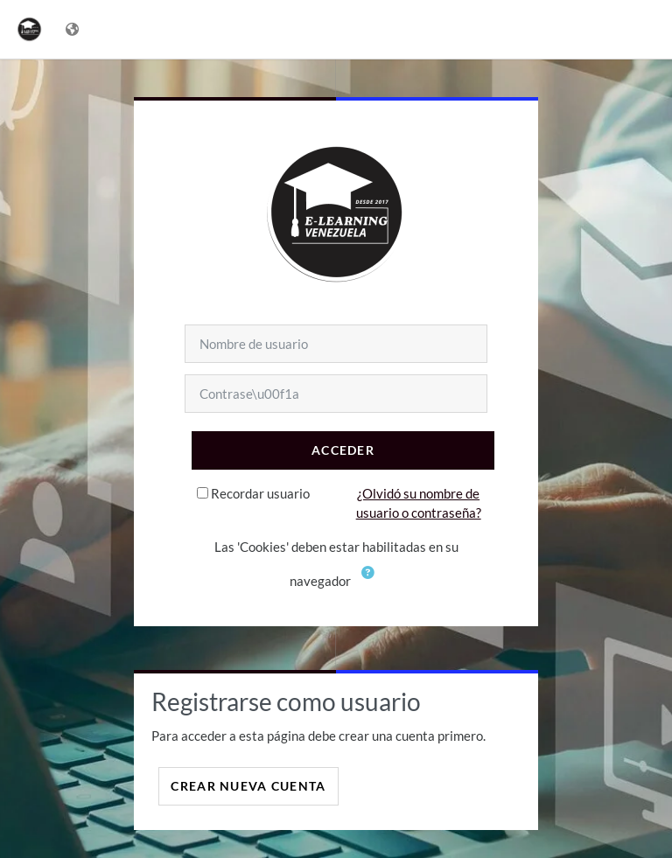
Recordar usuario (260, 493)
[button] (368, 582)
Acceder (343, 450)
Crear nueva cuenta (248, 785)
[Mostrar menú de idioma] (74, 29)
